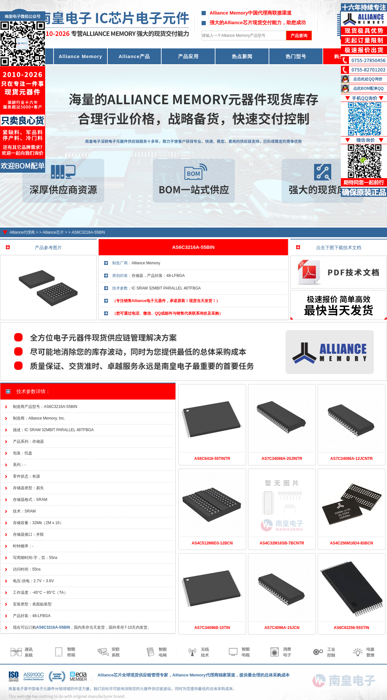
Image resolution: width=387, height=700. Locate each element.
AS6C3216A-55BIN (88, 232)
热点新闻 (242, 56)
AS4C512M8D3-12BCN (212, 543)
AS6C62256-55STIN (351, 627)
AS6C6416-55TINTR (212, 458)
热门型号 (296, 56)
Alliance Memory (80, 56)
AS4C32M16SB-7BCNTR (282, 543)
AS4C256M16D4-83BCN (351, 543)
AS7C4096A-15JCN (282, 627)
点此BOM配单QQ (368, 88)
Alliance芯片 (53, 232)
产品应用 (188, 56)
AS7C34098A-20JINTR (282, 458)
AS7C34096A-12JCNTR (351, 458)
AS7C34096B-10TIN (212, 627)
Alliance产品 (134, 56)
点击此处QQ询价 (367, 79)
